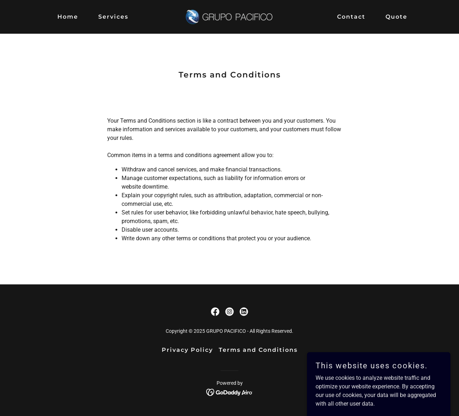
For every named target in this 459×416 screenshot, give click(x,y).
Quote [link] (396, 16)
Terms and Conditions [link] (258, 349)
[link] (230, 16)
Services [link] (113, 16)
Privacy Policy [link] (187, 349)
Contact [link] (351, 16)
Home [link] (67, 16)
